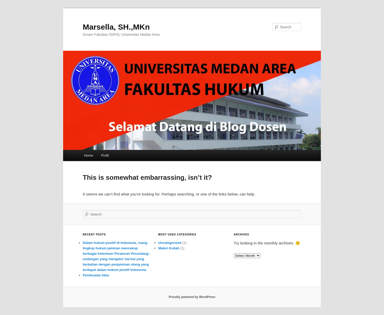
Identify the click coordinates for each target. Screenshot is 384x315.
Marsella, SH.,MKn (116, 27)
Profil (105, 155)
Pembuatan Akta (96, 275)
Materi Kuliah (168, 248)
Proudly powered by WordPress (192, 297)
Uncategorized (169, 243)
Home (88, 155)
